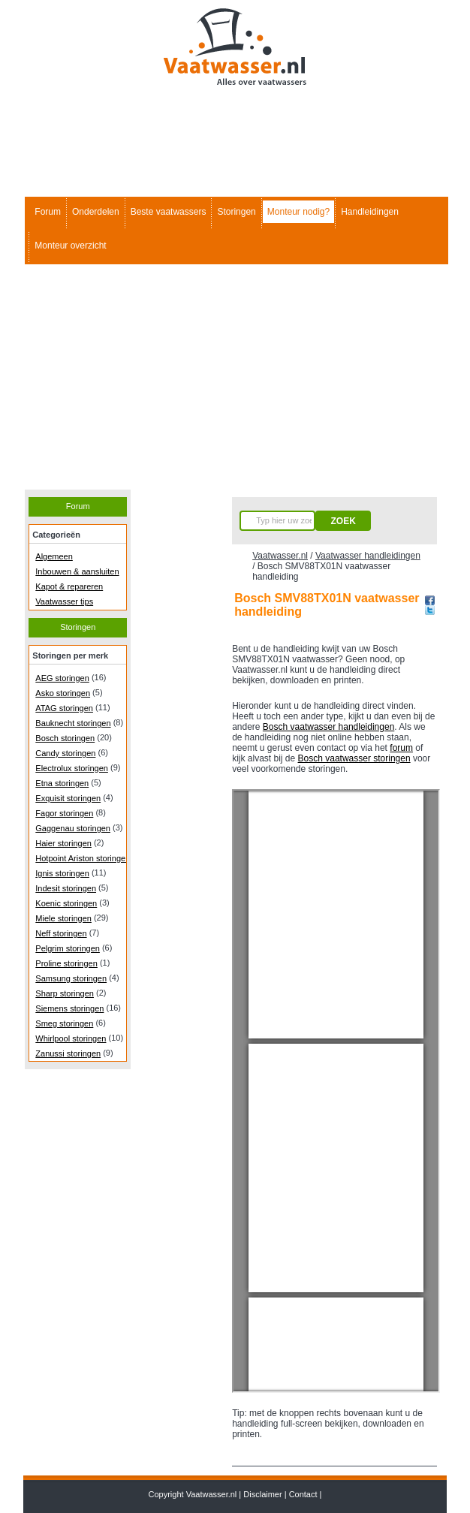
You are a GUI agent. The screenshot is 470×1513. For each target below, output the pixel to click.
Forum (48, 211)
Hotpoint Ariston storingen (82, 858)
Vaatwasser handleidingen (367, 555)
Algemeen (54, 556)
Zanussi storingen (68, 1053)
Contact (303, 1494)
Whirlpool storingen (70, 1038)
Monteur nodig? (298, 211)
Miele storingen (63, 918)
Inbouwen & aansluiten (77, 571)
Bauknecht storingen (72, 723)
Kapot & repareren (69, 586)
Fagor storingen (64, 813)
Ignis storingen (62, 873)
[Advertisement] (234, 377)
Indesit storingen (65, 888)
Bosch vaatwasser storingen (354, 758)
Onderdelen (95, 211)
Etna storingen (62, 783)
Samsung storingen (71, 978)
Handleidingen (370, 211)
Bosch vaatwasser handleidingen (328, 727)
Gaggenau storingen (72, 828)
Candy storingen (65, 753)
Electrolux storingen (71, 768)
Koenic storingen (66, 903)
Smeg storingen (64, 1023)
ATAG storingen (64, 708)
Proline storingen (66, 963)
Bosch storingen (65, 738)
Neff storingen (60, 933)
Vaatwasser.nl (280, 555)
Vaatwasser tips (64, 601)
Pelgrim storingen (67, 948)
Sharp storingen (64, 993)
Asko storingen (62, 693)
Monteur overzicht (70, 245)
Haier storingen (63, 843)
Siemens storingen (69, 1008)
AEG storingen (62, 678)
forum (401, 748)
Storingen (236, 211)
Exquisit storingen (68, 798)
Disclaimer (262, 1494)
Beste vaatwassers (168, 211)
